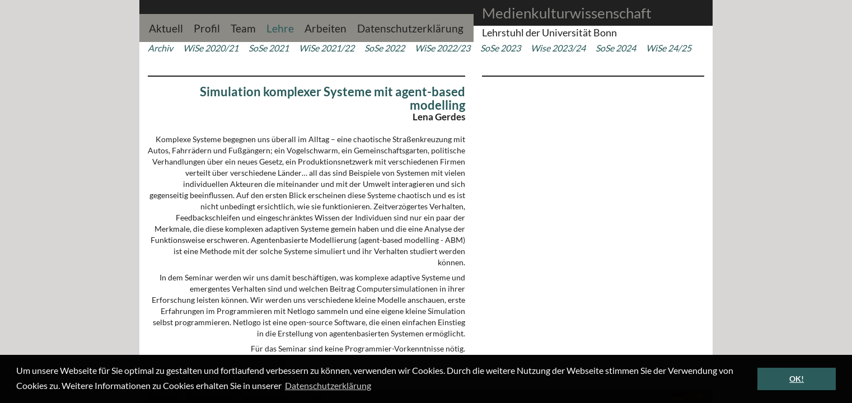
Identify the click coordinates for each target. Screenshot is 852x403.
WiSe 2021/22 (326, 48)
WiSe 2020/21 (210, 48)
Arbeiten (326, 27)
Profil (207, 27)
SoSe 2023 (500, 48)
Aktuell (166, 27)
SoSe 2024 (616, 48)
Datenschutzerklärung (410, 27)
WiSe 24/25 (668, 48)
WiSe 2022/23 (442, 48)
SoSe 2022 (384, 48)
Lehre (280, 27)
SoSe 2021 (269, 48)
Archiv (160, 48)
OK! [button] (796, 378)
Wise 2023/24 (558, 48)
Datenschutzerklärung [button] (328, 385)
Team (243, 27)
